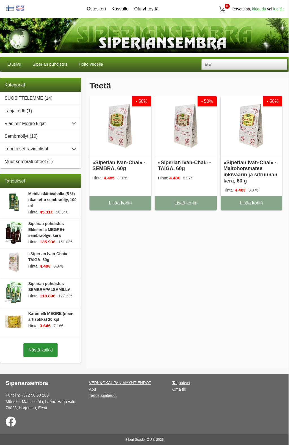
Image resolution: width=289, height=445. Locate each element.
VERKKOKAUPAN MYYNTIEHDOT (120, 383)
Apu (92, 389)
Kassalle (119, 8)
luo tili (278, 9)
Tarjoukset (181, 383)
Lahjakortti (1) (18, 110)
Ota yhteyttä (146, 8)
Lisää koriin (120, 203)
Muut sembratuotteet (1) (29, 161)
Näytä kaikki (40, 350)
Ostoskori (96, 8)
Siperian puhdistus (49, 64)
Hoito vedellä (91, 64)
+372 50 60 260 (35, 395)
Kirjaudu (259, 9)
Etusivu (14, 64)
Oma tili (178, 389)
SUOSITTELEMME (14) (28, 98)
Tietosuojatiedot (103, 395)
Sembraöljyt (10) (21, 136)
